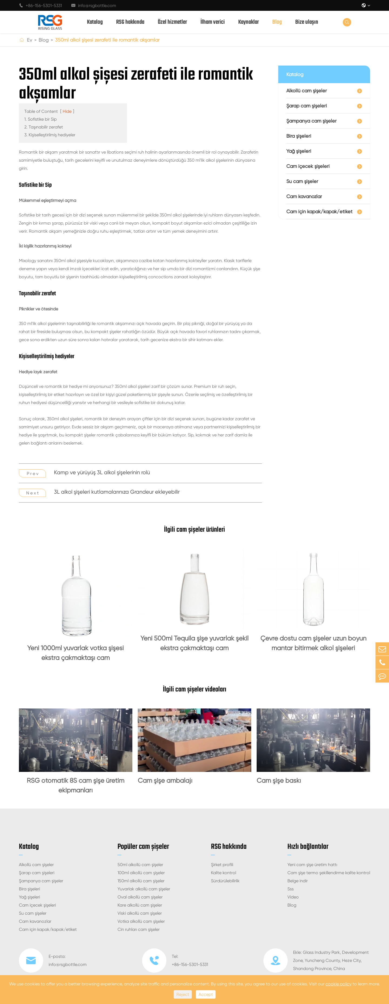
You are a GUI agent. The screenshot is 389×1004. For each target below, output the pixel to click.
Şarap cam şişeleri (306, 105)
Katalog (95, 22)
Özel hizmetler (172, 22)
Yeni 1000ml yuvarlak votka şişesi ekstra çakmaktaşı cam (75, 653)
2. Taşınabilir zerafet (43, 127)
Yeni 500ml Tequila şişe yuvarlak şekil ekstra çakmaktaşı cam (194, 643)
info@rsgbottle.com (93, 5)
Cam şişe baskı (279, 780)
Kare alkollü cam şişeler (140, 905)
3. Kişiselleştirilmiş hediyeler (49, 134)
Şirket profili (222, 864)
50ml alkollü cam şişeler (140, 864)
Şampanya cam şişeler (311, 121)
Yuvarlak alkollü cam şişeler (144, 888)
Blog (277, 22)
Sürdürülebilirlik (225, 880)
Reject (182, 994)
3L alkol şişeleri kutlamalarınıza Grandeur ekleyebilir (117, 492)
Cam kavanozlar (304, 196)
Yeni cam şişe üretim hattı (312, 864)
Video (293, 897)
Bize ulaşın (306, 22)
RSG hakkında (130, 22)
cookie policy (338, 983)
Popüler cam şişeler (143, 847)
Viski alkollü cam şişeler (140, 913)
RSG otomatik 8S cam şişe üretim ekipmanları (75, 785)
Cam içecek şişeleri (308, 166)
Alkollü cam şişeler (306, 90)
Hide (67, 111)
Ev (29, 40)
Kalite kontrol (223, 872)
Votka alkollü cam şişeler (141, 921)
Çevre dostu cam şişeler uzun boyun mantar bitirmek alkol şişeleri (313, 643)
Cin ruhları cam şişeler (139, 929)
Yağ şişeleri (298, 151)
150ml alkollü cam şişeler (141, 880)
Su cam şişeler (302, 181)
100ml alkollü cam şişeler (141, 872)
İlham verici (212, 22)
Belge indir (297, 880)
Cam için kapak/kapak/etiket (319, 211)
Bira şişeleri (298, 136)
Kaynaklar (248, 22)
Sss (290, 888)
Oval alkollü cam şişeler (140, 897)
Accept (206, 994)
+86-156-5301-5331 (40, 5)
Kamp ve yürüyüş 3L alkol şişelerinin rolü (102, 472)
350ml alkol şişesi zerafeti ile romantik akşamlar (107, 40)
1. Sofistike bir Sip (40, 119)
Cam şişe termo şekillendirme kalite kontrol (328, 872)
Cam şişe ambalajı (165, 780)
